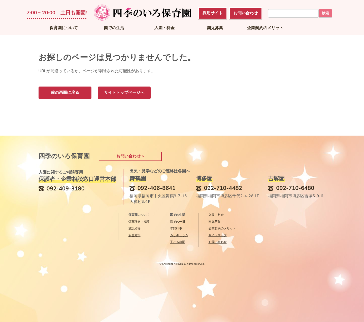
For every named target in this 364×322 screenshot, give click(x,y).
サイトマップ (218, 235)
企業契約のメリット (265, 28)
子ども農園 (177, 242)
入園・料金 (164, 28)
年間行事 (176, 228)
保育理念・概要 (139, 222)
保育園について (64, 28)
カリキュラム (179, 235)
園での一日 (177, 222)
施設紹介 (134, 228)
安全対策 (134, 235)
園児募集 (215, 28)
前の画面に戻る (65, 92)
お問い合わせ (218, 242)
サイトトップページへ (124, 92)
